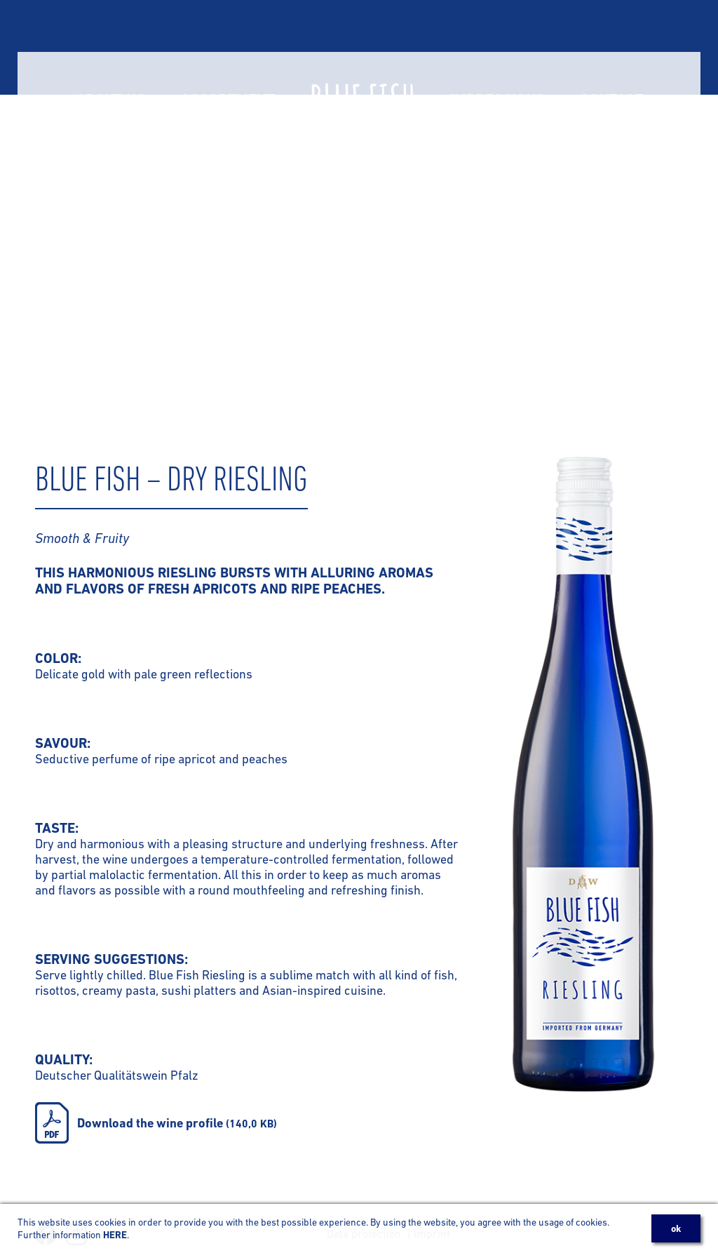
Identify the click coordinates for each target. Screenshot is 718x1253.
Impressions (497, 47)
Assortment (227, 47)
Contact (611, 47)
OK (676, 1228)
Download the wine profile (177, 1122)
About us (110, 47)
